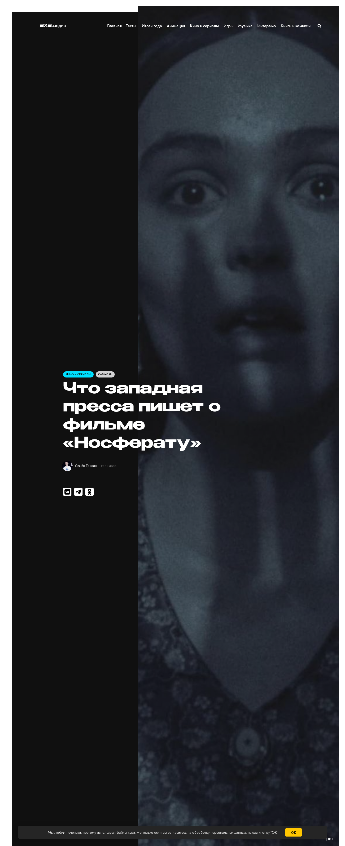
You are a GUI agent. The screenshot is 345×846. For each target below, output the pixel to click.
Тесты (133, 26)
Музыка (245, 26)
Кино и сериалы (204, 26)
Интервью (266, 26)
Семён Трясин (86, 466)
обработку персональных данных (219, 832)
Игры (228, 26)
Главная (114, 26)
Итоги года (152, 26)
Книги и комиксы (296, 26)
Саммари (105, 374)
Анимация (176, 26)
